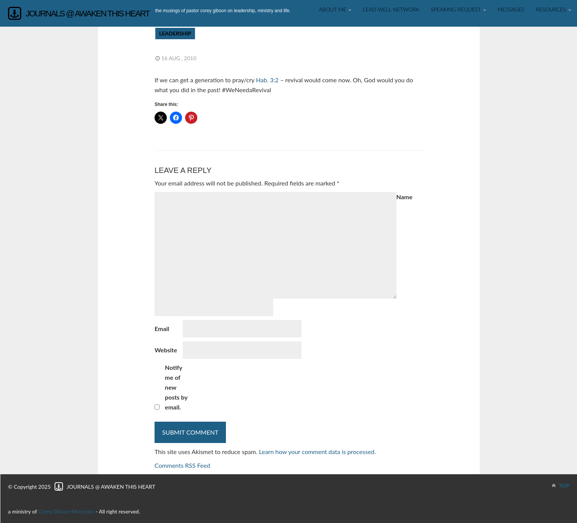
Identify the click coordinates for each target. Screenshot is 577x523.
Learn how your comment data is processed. (317, 451)
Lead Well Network (391, 9)
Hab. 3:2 (267, 79)
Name (404, 196)
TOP (560, 485)
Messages (511, 9)
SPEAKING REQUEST (458, 9)
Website (166, 349)
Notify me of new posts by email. (176, 387)
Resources (553, 9)
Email (162, 328)
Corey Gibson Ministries (66, 511)
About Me (335, 9)
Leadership (175, 33)
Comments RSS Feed (182, 465)
